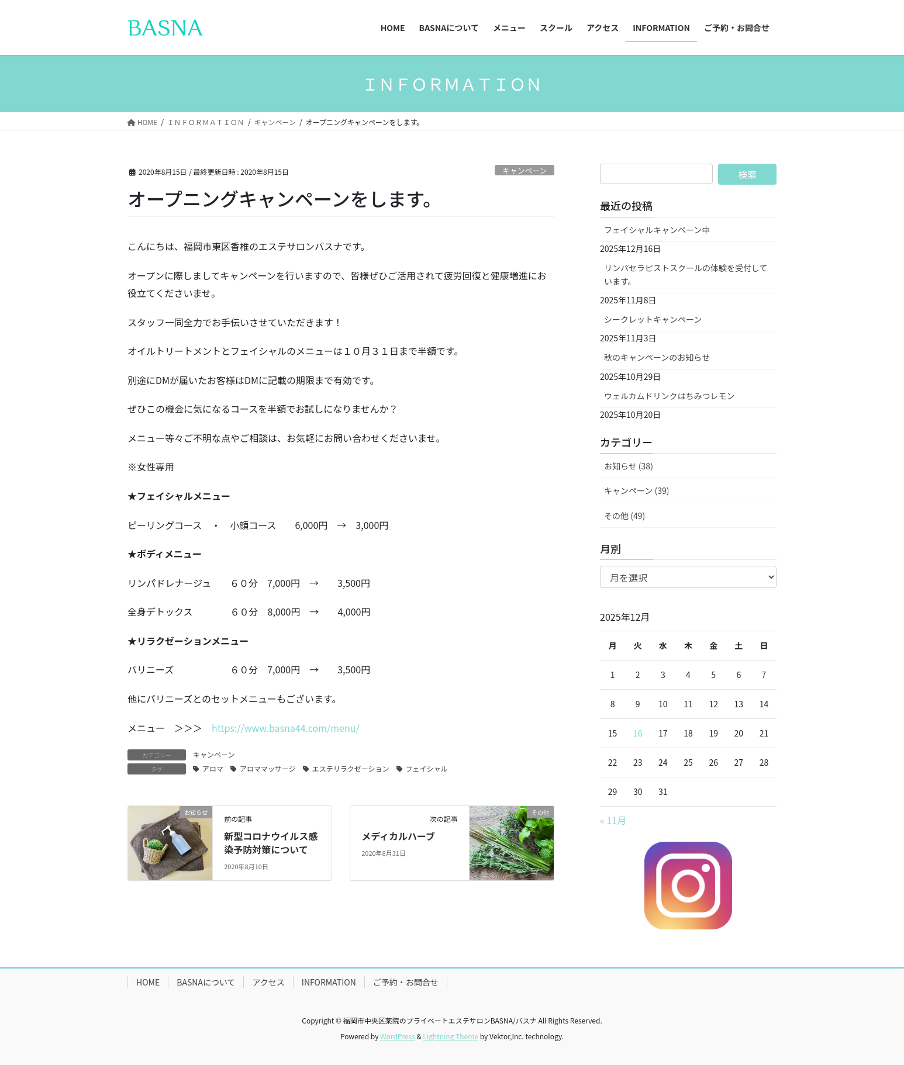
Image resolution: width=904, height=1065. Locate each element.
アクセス (268, 982)
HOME (148, 982)
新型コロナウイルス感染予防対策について (271, 842)
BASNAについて (206, 982)
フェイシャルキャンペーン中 (657, 230)
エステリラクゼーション (350, 768)
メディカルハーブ (398, 836)
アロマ (212, 768)
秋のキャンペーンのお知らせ (657, 357)
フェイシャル (427, 768)
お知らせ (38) (628, 466)
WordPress (397, 1036)
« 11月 (613, 820)
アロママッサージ (268, 768)
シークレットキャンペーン (653, 319)
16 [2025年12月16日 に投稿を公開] (638, 733)
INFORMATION (329, 982)
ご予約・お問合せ (406, 982)
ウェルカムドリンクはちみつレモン (669, 396)
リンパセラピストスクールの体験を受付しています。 (686, 274)
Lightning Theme (450, 1036)
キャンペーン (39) (636, 490)
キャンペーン (524, 170)
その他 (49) (624, 515)
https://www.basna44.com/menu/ (286, 728)
